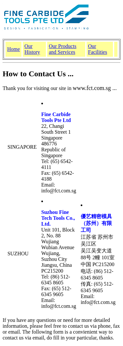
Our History (32, 49)
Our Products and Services (62, 49)
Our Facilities (97, 49)
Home (13, 49)
